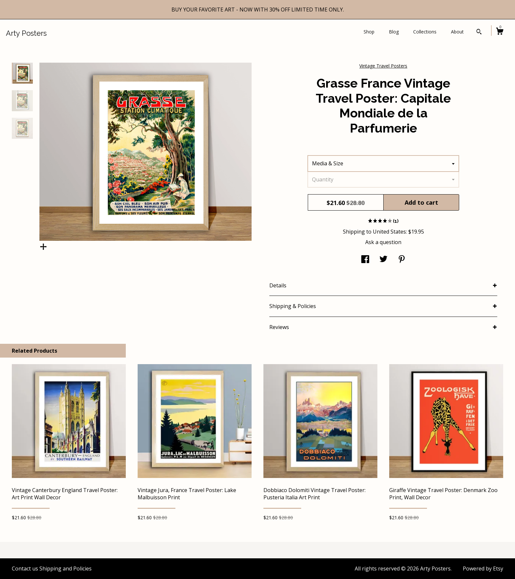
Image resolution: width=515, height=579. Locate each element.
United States (389, 231)
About (457, 32)
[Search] (479, 32)
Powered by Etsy (483, 568)
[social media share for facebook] (365, 259)
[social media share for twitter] (383, 259)
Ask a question (383, 242)
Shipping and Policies (65, 568)
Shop (369, 32)
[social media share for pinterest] (402, 259)
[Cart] (499, 32)
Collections (425, 32)
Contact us (25, 568)
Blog (394, 32)
